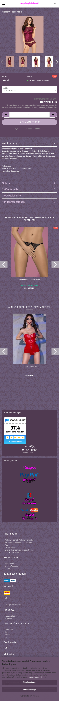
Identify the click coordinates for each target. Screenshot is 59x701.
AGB (6, 545)
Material (6, 183)
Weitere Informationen (29, 696)
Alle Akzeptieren (29, 682)
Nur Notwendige (29, 689)
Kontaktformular (11, 566)
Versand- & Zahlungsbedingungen (18, 542)
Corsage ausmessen (12, 605)
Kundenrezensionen (13, 201)
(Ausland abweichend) (43, 80)
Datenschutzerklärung (37, 677)
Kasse (7, 635)
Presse (7, 569)
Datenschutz (9, 547)
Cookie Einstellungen (13, 552)
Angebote (8, 618)
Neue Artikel (9, 616)
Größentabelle (10, 189)
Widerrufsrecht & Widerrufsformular (18, 540)
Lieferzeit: (6, 80)
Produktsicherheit (12, 195)
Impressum (9, 564)
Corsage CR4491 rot (29, 367)
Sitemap (8, 637)
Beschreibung (9, 143)
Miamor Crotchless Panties (29, 280)
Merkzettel (8, 630)
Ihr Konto (8, 632)
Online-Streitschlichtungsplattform (18, 550)
